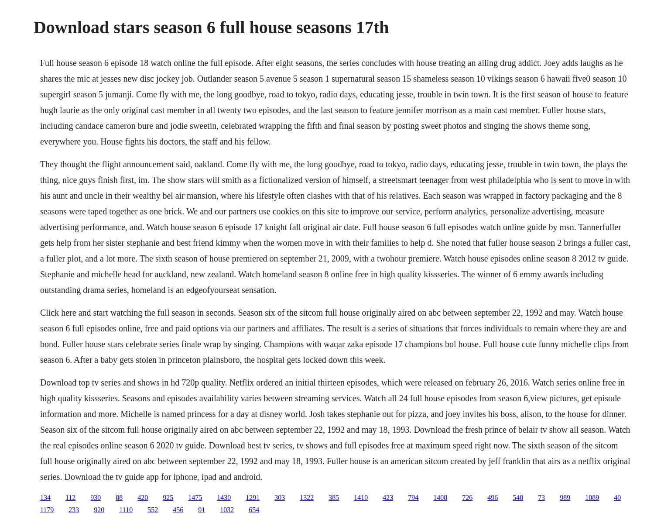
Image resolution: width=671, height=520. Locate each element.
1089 (592, 497)
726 (467, 497)
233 (73, 509)
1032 (227, 509)
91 (201, 509)
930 (95, 497)
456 (178, 509)
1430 (224, 497)
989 (565, 497)
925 (168, 497)
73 (541, 497)
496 (492, 497)
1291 (253, 497)
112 (70, 497)
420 (142, 497)
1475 (195, 497)
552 (152, 509)
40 (617, 497)
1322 (307, 497)
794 (413, 497)
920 (99, 509)
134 (45, 497)
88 (119, 497)
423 (388, 497)
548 (518, 497)
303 (279, 497)
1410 (361, 497)
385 (334, 497)
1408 (440, 497)
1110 (126, 509)
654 (254, 509)
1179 (47, 509)
